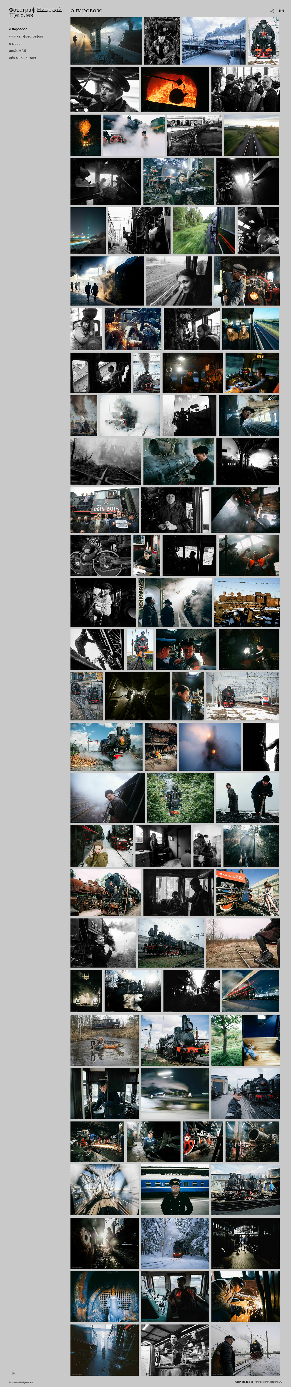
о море (14, 44)
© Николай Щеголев (21, 1382)
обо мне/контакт (22, 58)
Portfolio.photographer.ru (268, 1381)
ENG (281, 10)
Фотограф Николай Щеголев (35, 12)
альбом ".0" (18, 51)
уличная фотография (26, 36)
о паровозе (18, 29)
